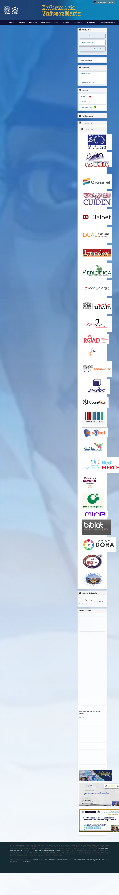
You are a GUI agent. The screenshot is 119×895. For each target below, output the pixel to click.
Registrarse (102, 2)
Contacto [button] (91, 23)
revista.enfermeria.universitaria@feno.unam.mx (48, 850)
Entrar (111, 2)
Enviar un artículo (86, 60)
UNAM (12, 861)
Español (83, 102)
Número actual (85, 36)
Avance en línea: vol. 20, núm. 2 (90, 49)
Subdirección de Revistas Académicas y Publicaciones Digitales (51, 860)
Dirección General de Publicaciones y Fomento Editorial (89, 860)
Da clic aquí (83, 604)
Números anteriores (86, 42)
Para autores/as (86, 78)
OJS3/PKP (28, 861)
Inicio (11, 23)
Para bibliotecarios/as (87, 82)
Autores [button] (67, 23)
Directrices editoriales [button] (50, 23)
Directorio (21, 23)
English (83, 96)
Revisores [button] (79, 23)
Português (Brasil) (87, 107)
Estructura (32, 23)
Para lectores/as (86, 73)
